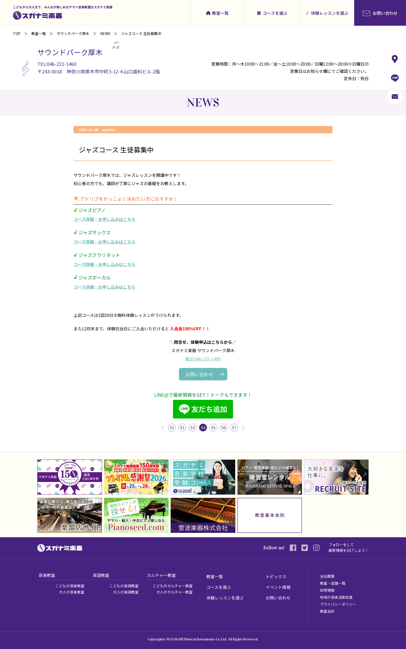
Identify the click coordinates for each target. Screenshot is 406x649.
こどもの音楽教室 (69, 585)
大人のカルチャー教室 (174, 592)
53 (193, 427)
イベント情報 (278, 587)
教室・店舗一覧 (332, 583)
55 (213, 427)
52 (182, 427)
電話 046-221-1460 (203, 358)
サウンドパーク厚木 (73, 33)
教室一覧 (220, 13)
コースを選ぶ (275, 13)
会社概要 (327, 576)
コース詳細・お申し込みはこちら (104, 219)
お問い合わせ (199, 374)
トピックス (276, 576)
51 (172, 427)
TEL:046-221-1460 (56, 63)
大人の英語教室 (126, 592)
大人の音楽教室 (71, 592)
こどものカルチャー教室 (173, 585)
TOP (16, 33)
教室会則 (327, 611)
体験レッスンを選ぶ (329, 13)
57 (234, 427)
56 (224, 427)
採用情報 (327, 590)
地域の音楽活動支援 (336, 597)
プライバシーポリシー (338, 604)
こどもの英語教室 (124, 585)
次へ (243, 427)
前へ (162, 427)
